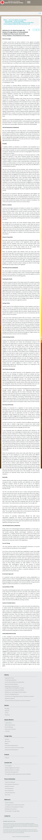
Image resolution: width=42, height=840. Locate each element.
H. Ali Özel (7, 731)
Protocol (6, 754)
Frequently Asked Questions (11, 749)
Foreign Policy (8, 736)
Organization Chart (9, 678)
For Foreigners (8, 765)
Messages (7, 708)
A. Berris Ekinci (8, 723)
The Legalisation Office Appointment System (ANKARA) (18, 774)
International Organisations (11, 745)
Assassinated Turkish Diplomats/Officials (14, 690)
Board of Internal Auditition (11, 684)
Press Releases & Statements (12, 784)
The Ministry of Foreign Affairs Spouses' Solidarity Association (19, 696)
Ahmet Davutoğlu (8, 21)
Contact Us (7, 816)
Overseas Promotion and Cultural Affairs (14, 747)
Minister (6, 705)
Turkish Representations (10, 680)
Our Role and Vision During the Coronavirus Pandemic (17, 700)
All (40, 13)
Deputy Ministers (9, 719)
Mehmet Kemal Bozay (10, 725)
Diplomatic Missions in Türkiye (12, 770)
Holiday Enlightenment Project (12, 768)
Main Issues (7, 741)
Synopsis (7, 739)
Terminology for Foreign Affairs (12, 811)
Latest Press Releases (10, 782)
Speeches (7, 710)
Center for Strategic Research (12, 694)
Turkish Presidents (9, 802)
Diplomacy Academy (10, 698)
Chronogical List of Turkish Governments (14, 805)
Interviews (7, 715)
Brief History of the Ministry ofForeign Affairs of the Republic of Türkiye (14, 687)
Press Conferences (9, 790)
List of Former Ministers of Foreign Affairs (17, 19)
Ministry (5, 19)
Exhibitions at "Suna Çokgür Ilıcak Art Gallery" (16, 692)
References (7, 799)
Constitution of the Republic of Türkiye (14, 807)
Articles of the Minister (19, 21)
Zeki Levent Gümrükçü (10, 729)
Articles (6, 712)
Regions (7, 743)
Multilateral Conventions (11, 809)
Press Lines (7, 794)
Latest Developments (10, 792)
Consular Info (8, 762)
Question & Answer (9, 786)
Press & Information (9, 779)
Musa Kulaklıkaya (9, 727)
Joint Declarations (9, 788)
